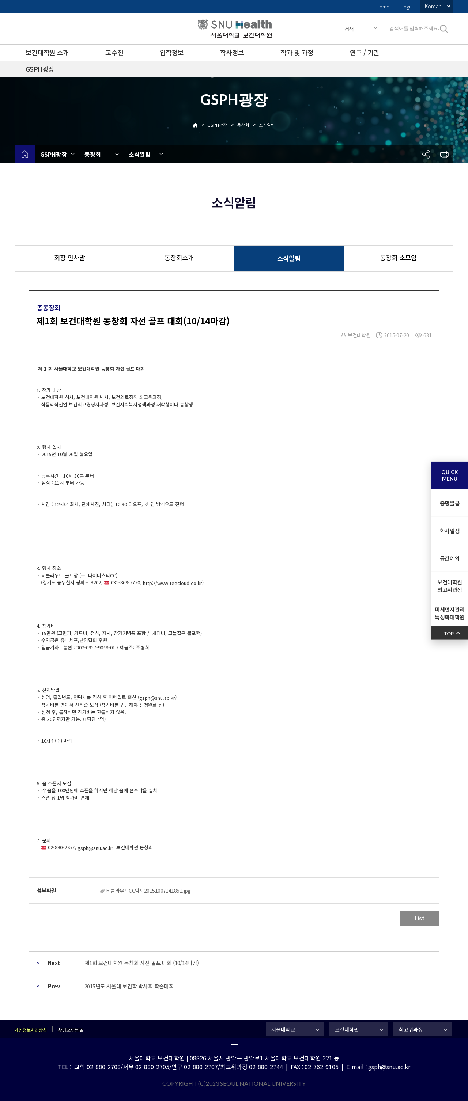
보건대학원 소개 (47, 52)
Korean (433, 6)
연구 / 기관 (364, 52)
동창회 (243, 125)
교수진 (114, 52)
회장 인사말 (69, 257)
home (25, 154)
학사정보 (232, 52)
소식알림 (267, 125)
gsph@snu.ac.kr (157, 697)
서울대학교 (283, 1029)
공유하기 (426, 154)
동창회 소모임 (398, 257)
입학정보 (172, 52)
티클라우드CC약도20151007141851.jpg (148, 890)
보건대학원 (347, 1029)
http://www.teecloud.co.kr (172, 583)
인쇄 (444, 154)
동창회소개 (179, 257)
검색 (349, 29)
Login (407, 6)
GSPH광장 (40, 68)
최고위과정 (411, 1029)
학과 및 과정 (296, 52)
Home (383, 6)
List (419, 918)
